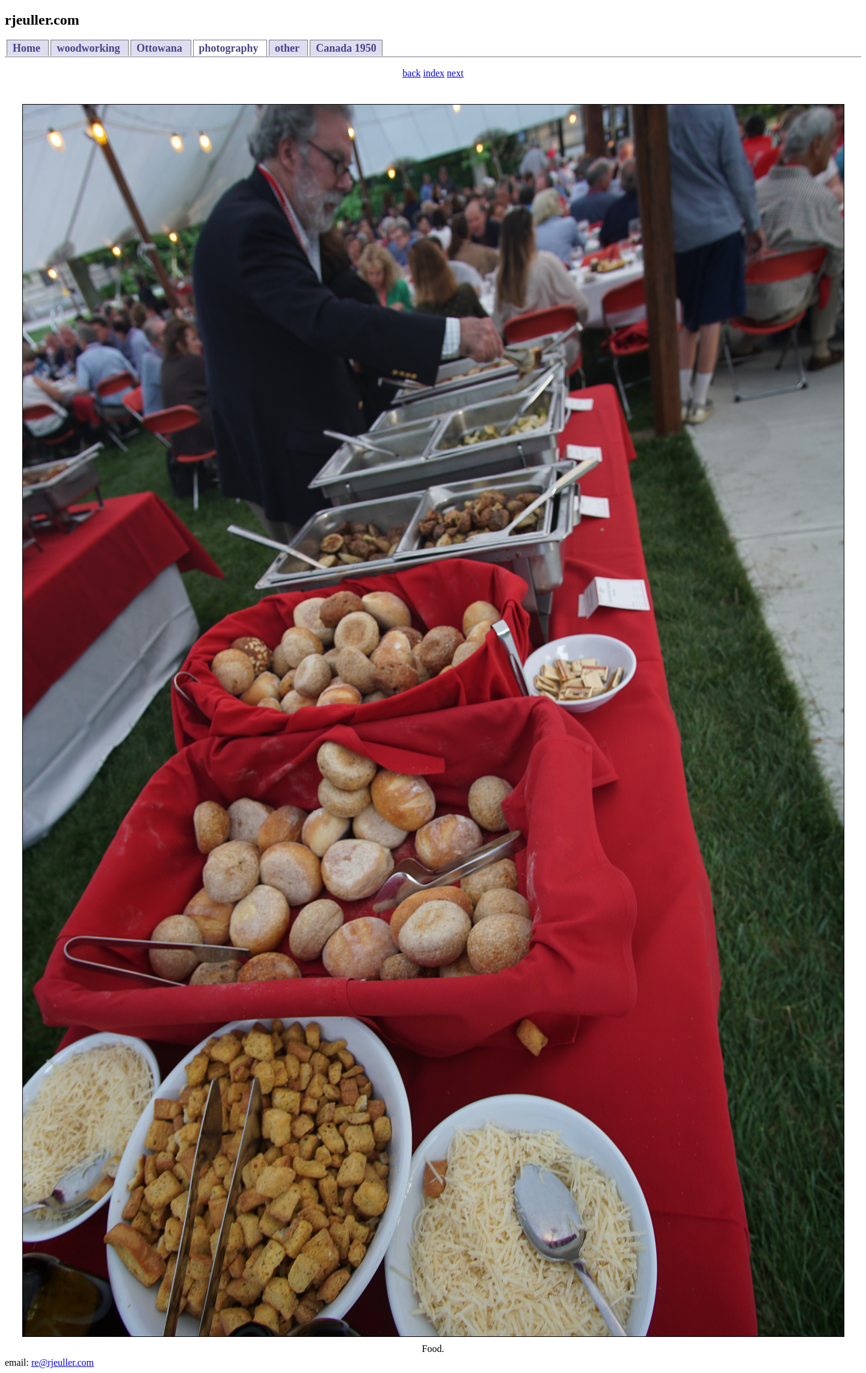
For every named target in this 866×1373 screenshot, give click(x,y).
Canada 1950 (346, 48)
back (411, 73)
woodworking (90, 48)
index (434, 73)
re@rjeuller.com (62, 1362)
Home (28, 48)
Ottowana (161, 48)
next (455, 73)
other (288, 48)
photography (230, 48)
